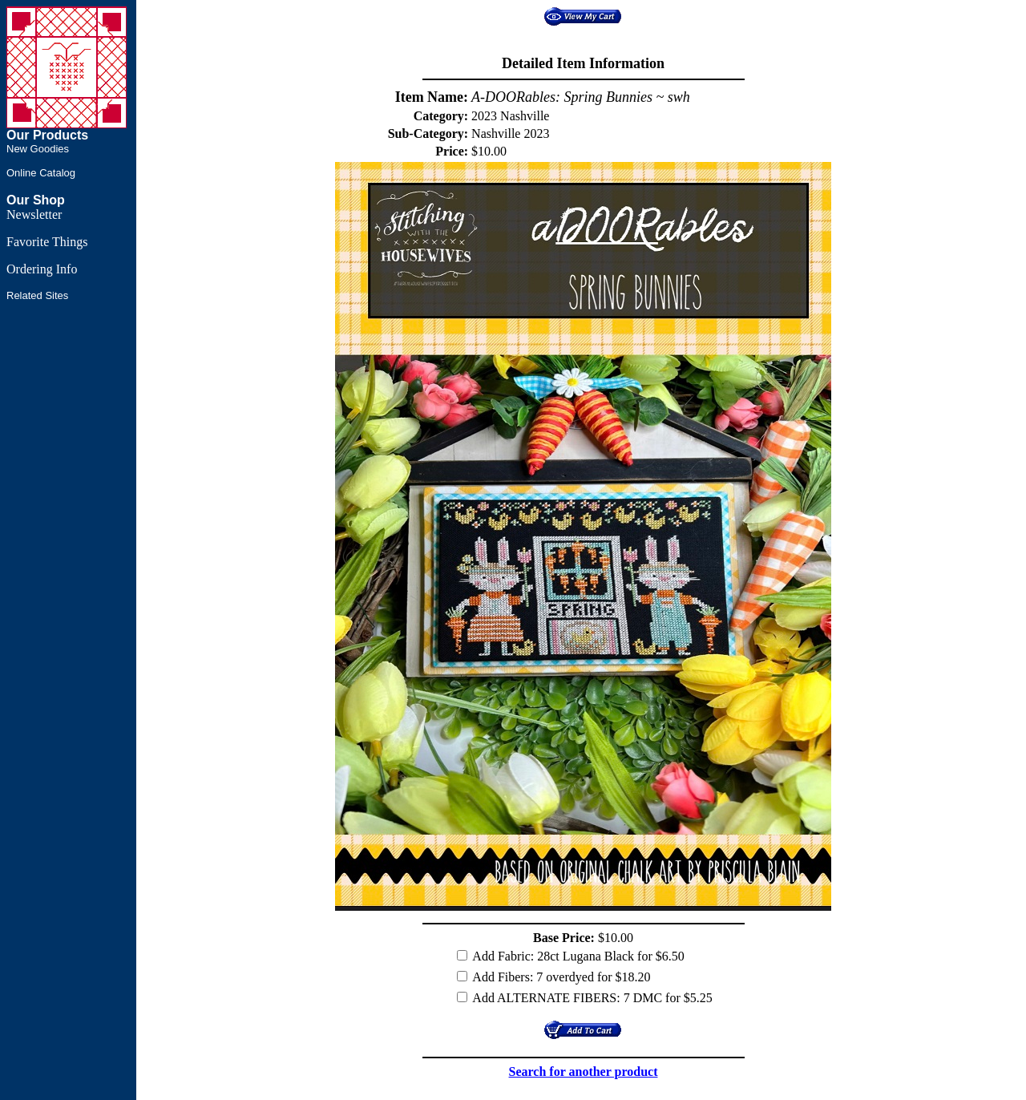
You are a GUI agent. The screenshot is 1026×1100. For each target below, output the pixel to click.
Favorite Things (46, 242)
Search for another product (583, 1071)
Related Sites (37, 295)
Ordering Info (41, 269)
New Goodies (37, 149)
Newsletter (34, 214)
